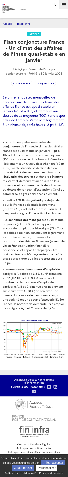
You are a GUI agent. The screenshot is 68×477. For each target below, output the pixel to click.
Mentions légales (40, 444)
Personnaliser (46, 467)
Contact (22, 444)
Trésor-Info (23, 23)
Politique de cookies (20, 452)
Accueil (7, 23)
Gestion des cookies (47, 452)
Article (34, 34)
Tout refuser (23, 467)
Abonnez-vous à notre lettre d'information (34, 381)
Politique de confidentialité (34, 448)
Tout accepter (53, 462)
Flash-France (21, 83)
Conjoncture (45, 83)
